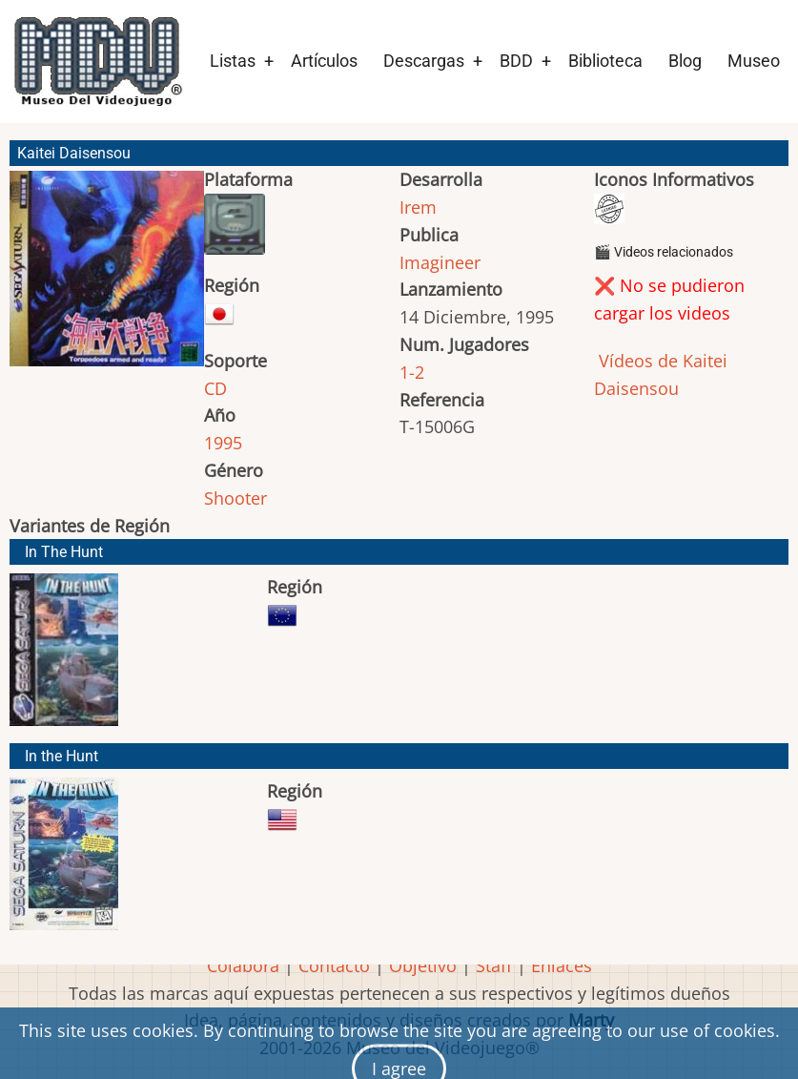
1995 (223, 442)
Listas (233, 61)
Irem (418, 207)
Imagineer (440, 262)
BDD (516, 61)
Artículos (324, 61)
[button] (107, 277)
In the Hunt (61, 756)
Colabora (243, 965)
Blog (685, 61)
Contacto (334, 965)
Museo (753, 61)
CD (215, 388)
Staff (494, 965)
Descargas (423, 61)
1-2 (411, 372)
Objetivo (423, 965)
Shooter (235, 498)
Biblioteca (605, 61)
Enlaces (561, 965)
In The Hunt (64, 552)
